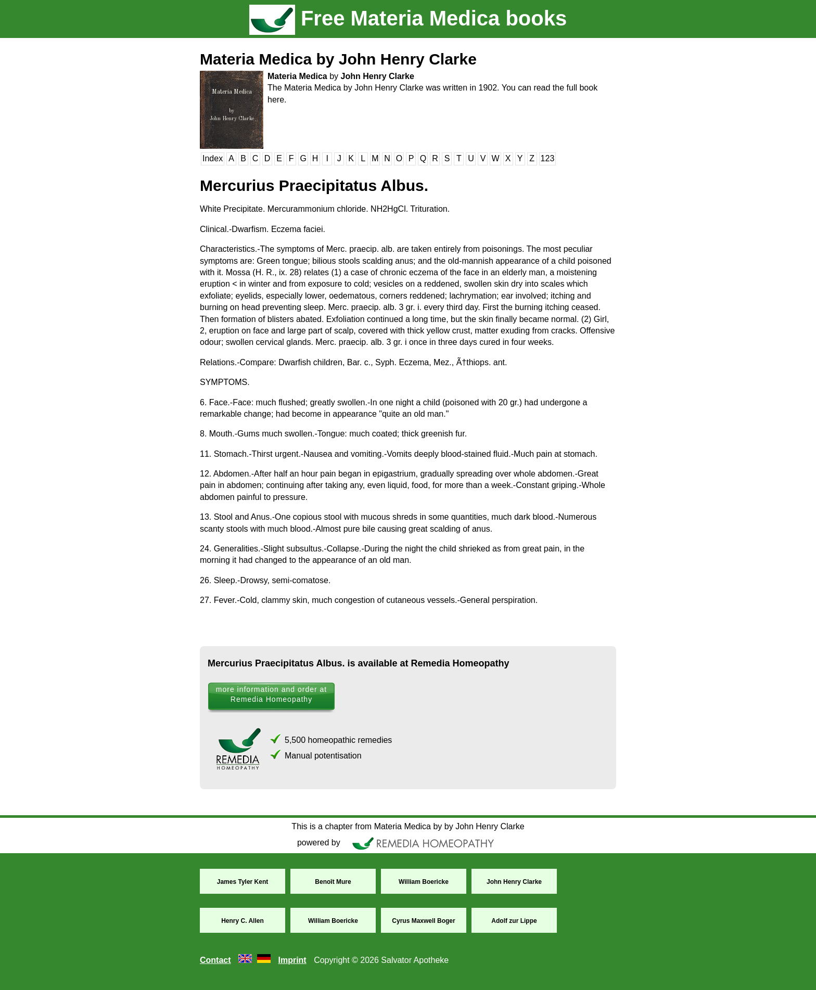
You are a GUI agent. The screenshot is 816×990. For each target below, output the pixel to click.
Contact (215, 960)
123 (548, 158)
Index (212, 158)
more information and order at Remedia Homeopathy (271, 694)
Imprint (292, 960)
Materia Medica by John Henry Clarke (338, 59)
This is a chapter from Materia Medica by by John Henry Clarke (407, 826)
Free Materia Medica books (408, 18)
